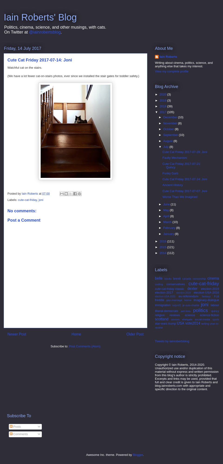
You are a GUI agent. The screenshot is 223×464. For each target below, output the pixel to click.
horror (187, 299)
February (169, 228)
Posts (15, 426)
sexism (175, 319)
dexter (192, 289)
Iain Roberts (168, 56)
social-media (202, 319)
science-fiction (209, 315)
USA (180, 323)
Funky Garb (170, 173)
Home (76, 334)
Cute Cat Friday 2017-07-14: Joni (184, 179)
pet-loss (185, 310)
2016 (163, 241)
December (170, 117)
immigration (163, 305)
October (169, 129)
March (168, 222)
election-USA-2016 (206, 292)
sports (216, 319)
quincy (215, 310)
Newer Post (16, 334)
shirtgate (187, 319)
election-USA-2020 (165, 296)
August (168, 141)
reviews (175, 315)
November (170, 123)
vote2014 (192, 323)
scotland (161, 319)
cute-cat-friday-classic (169, 289)
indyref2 (176, 305)
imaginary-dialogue (206, 300)
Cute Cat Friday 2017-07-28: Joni (184, 152)
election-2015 (210, 289)
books (168, 278)
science (190, 315)
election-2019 (183, 292)
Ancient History (172, 185)
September (171, 135)
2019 (163, 100)
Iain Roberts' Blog (40, 17)
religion (160, 315)
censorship (199, 278)
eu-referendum (188, 296)
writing (205, 323)
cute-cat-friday (27, 200)
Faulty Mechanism (174, 157)
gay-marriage (174, 299)
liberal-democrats (166, 311)
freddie (159, 300)
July (166, 147)
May (166, 210)
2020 (163, 94)
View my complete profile (171, 71)
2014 (163, 253)
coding (159, 284)
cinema (213, 278)
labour (215, 305)
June (167, 204)
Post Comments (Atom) (84, 346)
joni (41, 200)
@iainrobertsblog (45, 32)
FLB (216, 296)
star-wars (161, 323)
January (169, 234)
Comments (19, 434)
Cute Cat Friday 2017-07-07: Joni (184, 191)
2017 (163, 112)
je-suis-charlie (191, 305)
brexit (177, 278)
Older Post (135, 334)
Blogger (138, 455)
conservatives (175, 284)
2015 (163, 247)
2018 (163, 106)
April (166, 216)
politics (200, 310)
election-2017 (164, 292)
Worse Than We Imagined (179, 197)
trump (172, 323)
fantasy (206, 296)
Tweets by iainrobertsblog (172, 341)
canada (186, 278)
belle (159, 278)
